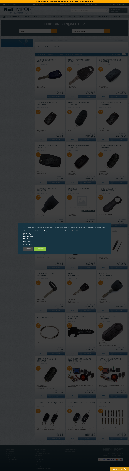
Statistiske (27, 241)
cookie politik (74, 231)
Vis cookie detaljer (28, 244)
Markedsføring (28, 236)
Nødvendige (28, 234)
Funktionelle (28, 239)
